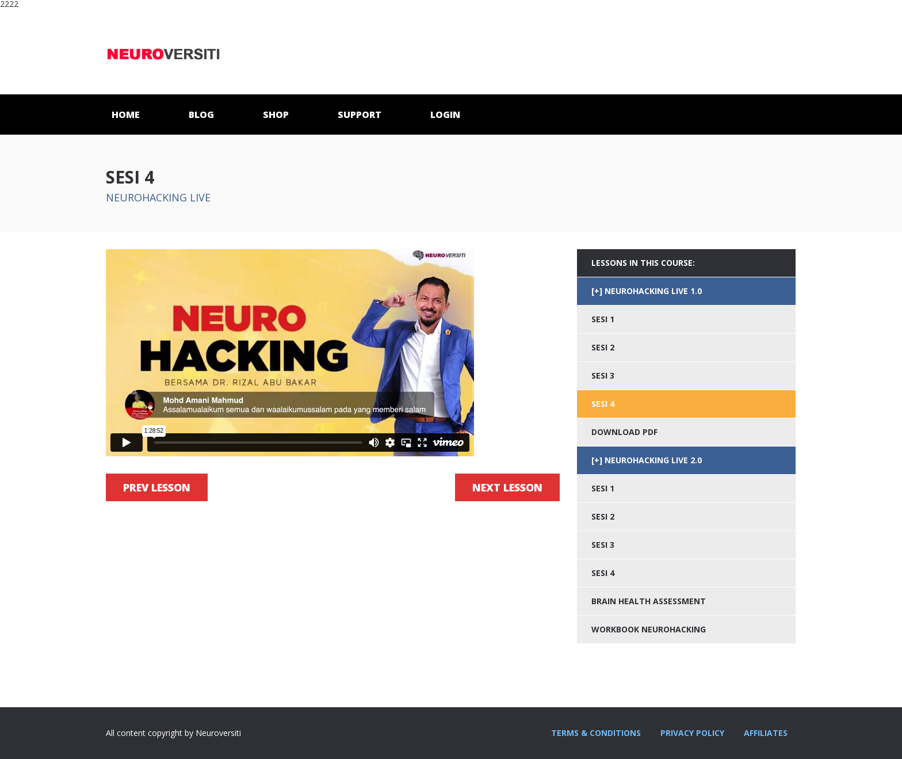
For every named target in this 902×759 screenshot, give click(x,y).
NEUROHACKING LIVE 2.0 (653, 460)
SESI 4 (602, 572)
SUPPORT (359, 114)
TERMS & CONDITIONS (596, 732)
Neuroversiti (163, 51)
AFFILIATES (766, 732)
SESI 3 (602, 375)
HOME (126, 114)
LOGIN (445, 114)
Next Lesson (507, 487)
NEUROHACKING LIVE (158, 197)
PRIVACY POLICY (692, 732)
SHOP (276, 114)
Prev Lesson (156, 487)
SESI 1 (602, 319)
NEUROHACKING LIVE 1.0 (653, 290)
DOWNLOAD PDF (624, 431)
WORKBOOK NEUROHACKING (648, 629)
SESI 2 (602, 347)
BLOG (201, 114)
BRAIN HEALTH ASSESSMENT (648, 601)
